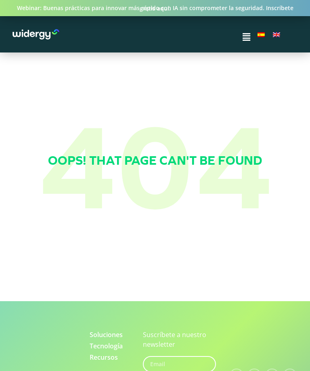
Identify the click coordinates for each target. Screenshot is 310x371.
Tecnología (106, 346)
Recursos (104, 357)
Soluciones (106, 334)
